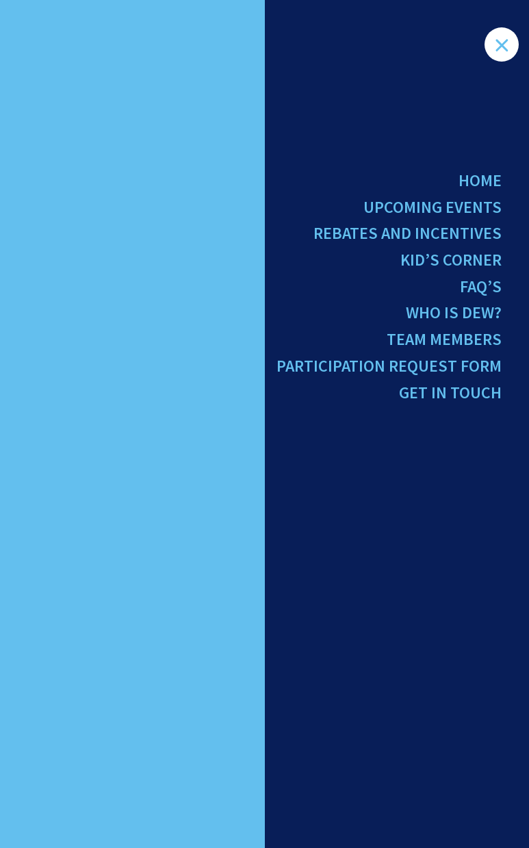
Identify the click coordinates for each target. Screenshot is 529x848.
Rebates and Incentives (407, 233)
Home (480, 180)
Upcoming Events (432, 207)
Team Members (444, 339)
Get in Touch (450, 392)
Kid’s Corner (451, 259)
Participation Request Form (389, 365)
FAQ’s (481, 286)
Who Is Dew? (454, 312)
